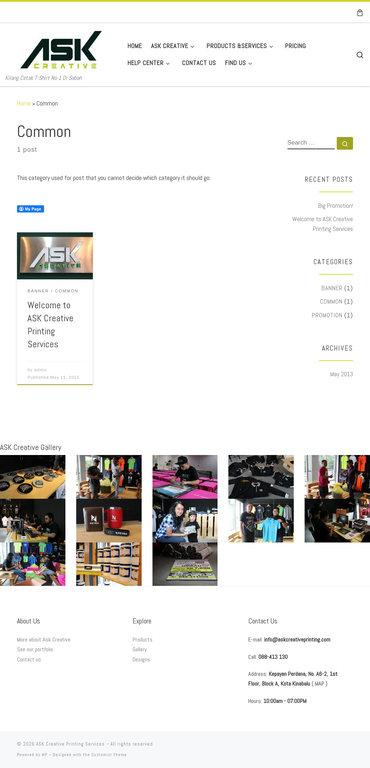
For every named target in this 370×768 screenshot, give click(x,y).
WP (44, 754)
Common (331, 301)
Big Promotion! (335, 206)
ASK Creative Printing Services (70, 744)
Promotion (327, 315)
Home (24, 103)
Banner (332, 288)
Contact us (29, 659)
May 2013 (341, 374)
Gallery (140, 649)
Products (142, 639)
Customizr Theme (109, 754)
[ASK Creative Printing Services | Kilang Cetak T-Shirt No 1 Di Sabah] (61, 48)
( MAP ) (319, 683)
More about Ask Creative (43, 639)
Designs (141, 659)
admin (40, 370)
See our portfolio (35, 649)
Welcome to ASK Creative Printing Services (322, 224)
